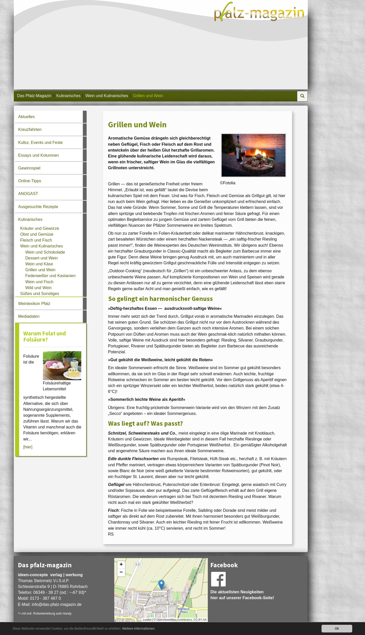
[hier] (27, 447)
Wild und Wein (38, 288)
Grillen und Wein (40, 270)
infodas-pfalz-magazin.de (57, 604)
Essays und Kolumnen (38, 155)
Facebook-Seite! (258, 598)
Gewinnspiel (29, 168)
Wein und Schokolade (45, 252)
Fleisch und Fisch (36, 240)
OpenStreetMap (166, 619)
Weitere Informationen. (138, 628)
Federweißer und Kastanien (50, 276)
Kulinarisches (68, 96)
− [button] (121, 572)
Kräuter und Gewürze (39, 228)
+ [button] (121, 565)
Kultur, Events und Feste (40, 142)
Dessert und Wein (41, 258)
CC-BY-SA (200, 619)
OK (337, 628)
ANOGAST (28, 193)
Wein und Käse (39, 264)
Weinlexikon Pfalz (34, 303)
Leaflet (147, 619)
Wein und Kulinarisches (106, 96)
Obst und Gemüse (36, 234)
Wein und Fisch (39, 282)
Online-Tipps (29, 181)
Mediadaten (29, 316)
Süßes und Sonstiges (39, 293)
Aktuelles (26, 117)
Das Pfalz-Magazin (34, 96)
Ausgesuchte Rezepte (38, 207)
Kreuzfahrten (30, 129)
